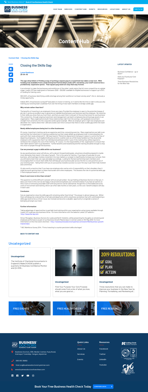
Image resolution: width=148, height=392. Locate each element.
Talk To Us (138, 9)
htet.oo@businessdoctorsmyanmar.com (33, 365)
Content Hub (80, 9)
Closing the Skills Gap (30, 58)
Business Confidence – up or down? (128, 73)
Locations (115, 9)
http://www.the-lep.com (29, 214)
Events (92, 9)
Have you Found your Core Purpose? (127, 78)
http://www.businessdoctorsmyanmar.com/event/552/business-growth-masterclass (62, 223)
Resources (103, 9)
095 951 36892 (21, 361)
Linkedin (102, 359)
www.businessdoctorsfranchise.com (30, 369)
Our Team (57, 9)
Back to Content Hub (29, 234)
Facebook (103, 349)
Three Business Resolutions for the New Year (128, 82)
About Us (126, 9)
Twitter (102, 354)
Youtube (103, 365)
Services (68, 9)
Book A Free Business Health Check (39, 2)
